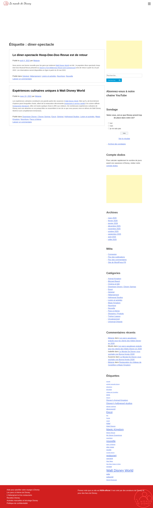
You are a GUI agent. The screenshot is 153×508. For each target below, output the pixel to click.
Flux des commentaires (117, 260)
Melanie (36, 61)
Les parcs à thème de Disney (18, 492)
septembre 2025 (114, 234)
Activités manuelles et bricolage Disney (22, 500)
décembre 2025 (114, 226)
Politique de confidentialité (17, 503)
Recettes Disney (13, 498)
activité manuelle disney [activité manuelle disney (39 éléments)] (113, 384)
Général (25, 76)
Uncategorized (114, 319)
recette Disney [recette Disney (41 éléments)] (110, 452)
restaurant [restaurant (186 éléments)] (111, 455)
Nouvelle (69, 76)
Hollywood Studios (71, 117)
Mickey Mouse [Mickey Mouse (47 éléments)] (110, 433)
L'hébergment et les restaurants (19, 495)
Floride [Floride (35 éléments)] (108, 418)
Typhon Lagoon (114, 316)
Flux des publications (116, 257)
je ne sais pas (115, 128)
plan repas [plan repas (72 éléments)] (110, 447)
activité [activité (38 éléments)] (108, 381)
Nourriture (61, 76)
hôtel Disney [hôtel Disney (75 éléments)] (111, 426)
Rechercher (112, 80)
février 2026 (113, 221)
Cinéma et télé (114, 284)
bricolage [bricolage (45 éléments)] (109, 389)
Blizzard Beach (114, 281)
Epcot (53, 117)
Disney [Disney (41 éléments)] (108, 397)
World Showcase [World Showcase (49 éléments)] (111, 480)
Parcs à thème (35, 119)
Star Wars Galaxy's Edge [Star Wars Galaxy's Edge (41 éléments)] (113, 464)
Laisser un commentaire (22, 79)
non (111, 126)
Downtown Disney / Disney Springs (36, 117)
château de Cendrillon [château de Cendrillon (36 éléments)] (112, 392)
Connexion (112, 254)
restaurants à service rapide (75, 103)
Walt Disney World (62, 65)
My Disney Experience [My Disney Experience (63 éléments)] (114, 435)
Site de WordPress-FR (117, 262)
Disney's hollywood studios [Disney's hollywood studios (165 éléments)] (119, 403)
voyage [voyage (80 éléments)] (109, 467)
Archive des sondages (117, 144)
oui (111, 123)
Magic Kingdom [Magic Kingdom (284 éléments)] (115, 429)
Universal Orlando (115, 322)
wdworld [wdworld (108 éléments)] (109, 477)
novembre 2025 (114, 229)
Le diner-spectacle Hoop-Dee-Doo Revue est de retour (50, 55)
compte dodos (112, 166)
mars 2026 (112, 218)
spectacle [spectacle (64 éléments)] (109, 458)
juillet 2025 (112, 239)
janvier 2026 (113, 223)
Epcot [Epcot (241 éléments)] (109, 412)
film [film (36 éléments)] (107, 415)
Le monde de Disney (20, 3)
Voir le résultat (124, 139)
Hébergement (35, 76)
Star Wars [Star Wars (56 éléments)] (109, 461)
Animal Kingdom (114, 279)
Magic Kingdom (114, 303)
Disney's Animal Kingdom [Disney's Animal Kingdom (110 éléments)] (117, 400)
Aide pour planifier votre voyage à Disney (23, 490)
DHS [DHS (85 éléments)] (108, 395)
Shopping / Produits (116, 314)
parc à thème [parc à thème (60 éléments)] (110, 444)
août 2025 (112, 237)
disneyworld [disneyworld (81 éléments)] (110, 409)
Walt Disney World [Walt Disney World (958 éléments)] (119, 470)
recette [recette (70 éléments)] (108, 450)
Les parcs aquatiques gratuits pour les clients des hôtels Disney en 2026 (124, 340)
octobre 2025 (113, 231)
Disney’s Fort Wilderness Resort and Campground (57, 68)
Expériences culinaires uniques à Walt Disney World (49, 90)
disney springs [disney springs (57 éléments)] (111, 406)
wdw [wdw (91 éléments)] (108, 474)
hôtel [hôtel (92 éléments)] (108, 423)
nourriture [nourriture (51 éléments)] (109, 438)
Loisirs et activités (49, 76)
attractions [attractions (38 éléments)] (109, 387)
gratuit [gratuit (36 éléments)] (108, 421)
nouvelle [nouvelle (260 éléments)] (111, 441)
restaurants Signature (21, 106)
